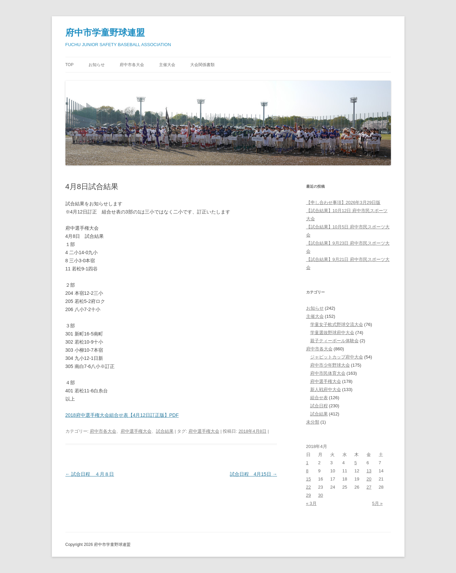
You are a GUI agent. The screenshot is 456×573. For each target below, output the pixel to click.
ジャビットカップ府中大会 (336, 357)
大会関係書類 (202, 64)
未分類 (312, 422)
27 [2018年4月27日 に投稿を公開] (368, 487)
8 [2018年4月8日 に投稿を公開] (307, 470)
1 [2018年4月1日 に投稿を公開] (307, 462)
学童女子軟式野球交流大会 (336, 324)
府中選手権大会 (136, 431)
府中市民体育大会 (327, 373)
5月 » (377, 503)
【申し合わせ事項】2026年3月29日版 (343, 202)
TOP (69, 64)
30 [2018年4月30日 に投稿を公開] (320, 495)
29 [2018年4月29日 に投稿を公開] (308, 495)
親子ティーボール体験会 (334, 340)
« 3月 (311, 503)
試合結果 (165, 431)
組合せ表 (319, 397)
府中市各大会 (132, 64)
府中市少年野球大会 (330, 365)
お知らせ (96, 64)
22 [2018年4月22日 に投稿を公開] (308, 487)
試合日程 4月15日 (253, 474)
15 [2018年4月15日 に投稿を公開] (308, 479)
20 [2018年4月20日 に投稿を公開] (368, 479)
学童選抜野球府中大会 (332, 332)
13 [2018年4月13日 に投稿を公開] (368, 470)
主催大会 (167, 64)
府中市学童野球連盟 (105, 32)
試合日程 (319, 405)
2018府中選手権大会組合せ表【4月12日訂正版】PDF (122, 415)
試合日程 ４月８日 (89, 474)
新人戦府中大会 (325, 389)
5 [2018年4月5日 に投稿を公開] (355, 462)
